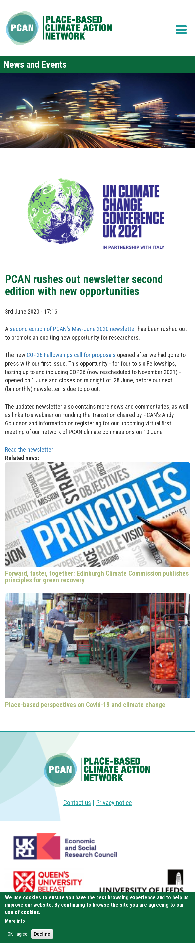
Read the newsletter (29, 449)
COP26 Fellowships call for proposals (71, 354)
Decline (42, 935)
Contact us (77, 803)
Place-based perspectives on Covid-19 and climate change (85, 704)
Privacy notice (114, 803)
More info (15, 922)
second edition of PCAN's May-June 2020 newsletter (73, 328)
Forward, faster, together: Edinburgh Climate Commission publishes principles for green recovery (97, 576)
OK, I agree (17, 935)
